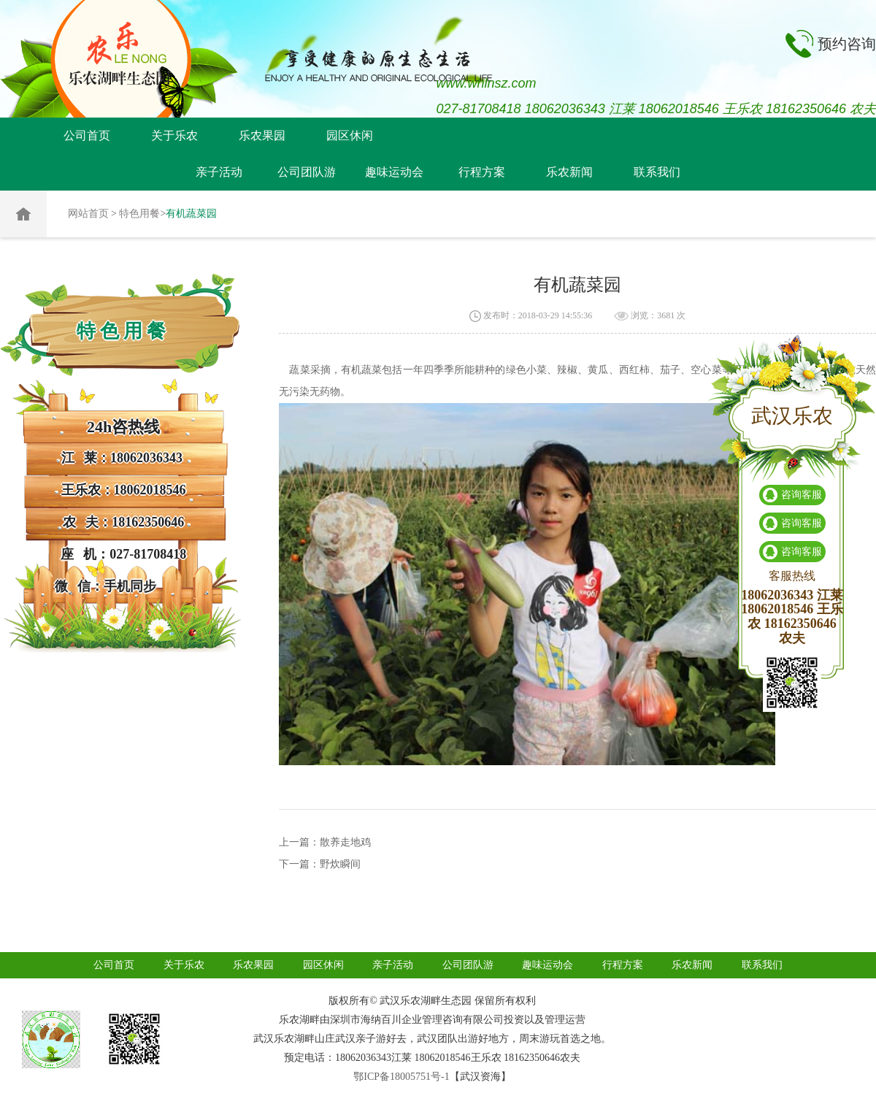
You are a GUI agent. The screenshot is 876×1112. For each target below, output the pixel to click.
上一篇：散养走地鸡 (325, 842)
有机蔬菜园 (191, 213)
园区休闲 (349, 135)
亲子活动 (219, 172)
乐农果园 (262, 135)
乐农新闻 (569, 172)
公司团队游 (306, 172)
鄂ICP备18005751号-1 (401, 1076)
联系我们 (657, 172)
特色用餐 (139, 213)
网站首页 (88, 213)
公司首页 (87, 135)
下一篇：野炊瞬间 (320, 864)
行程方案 (481, 172)
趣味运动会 (394, 172)
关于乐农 (174, 135)
